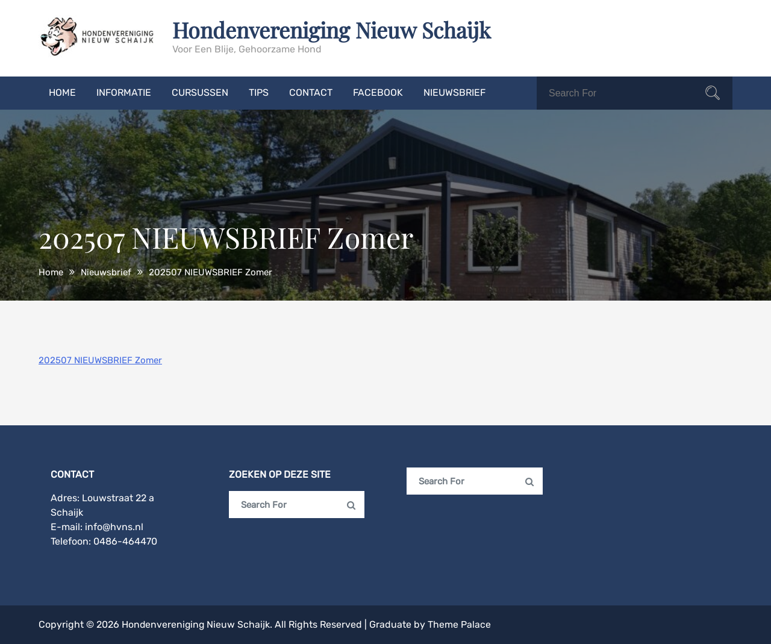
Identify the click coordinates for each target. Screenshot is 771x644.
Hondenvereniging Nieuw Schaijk (333, 29)
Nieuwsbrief (454, 92)
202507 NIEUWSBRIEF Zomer (100, 360)
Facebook (378, 92)
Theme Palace (461, 624)
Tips (259, 92)
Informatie (123, 92)
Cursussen (200, 92)
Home (62, 92)
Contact (310, 92)
